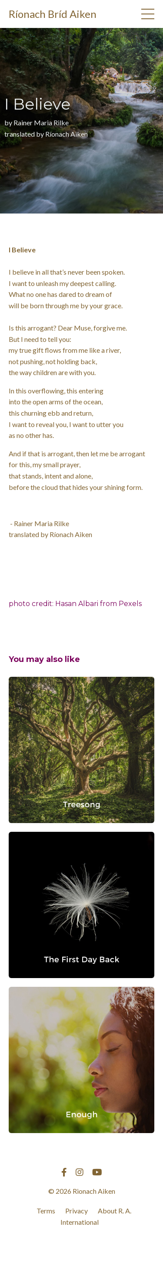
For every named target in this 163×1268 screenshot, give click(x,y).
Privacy (76, 1210)
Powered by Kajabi (82, 1245)
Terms (46, 1210)
